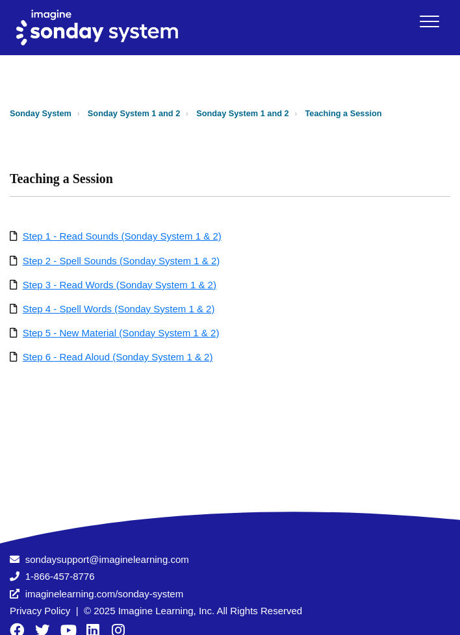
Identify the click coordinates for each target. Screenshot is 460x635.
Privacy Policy (40, 610)
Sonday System (40, 113)
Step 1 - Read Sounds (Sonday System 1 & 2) (122, 236)
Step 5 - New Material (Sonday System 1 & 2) (121, 332)
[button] (429, 21)
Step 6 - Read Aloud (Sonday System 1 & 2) (118, 356)
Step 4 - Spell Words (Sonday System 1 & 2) (119, 308)
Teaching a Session (343, 113)
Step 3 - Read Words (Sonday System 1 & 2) (119, 284)
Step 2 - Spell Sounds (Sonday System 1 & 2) (121, 260)
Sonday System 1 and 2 (134, 113)
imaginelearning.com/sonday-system (104, 593)
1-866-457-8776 (60, 576)
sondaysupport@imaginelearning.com (107, 559)
